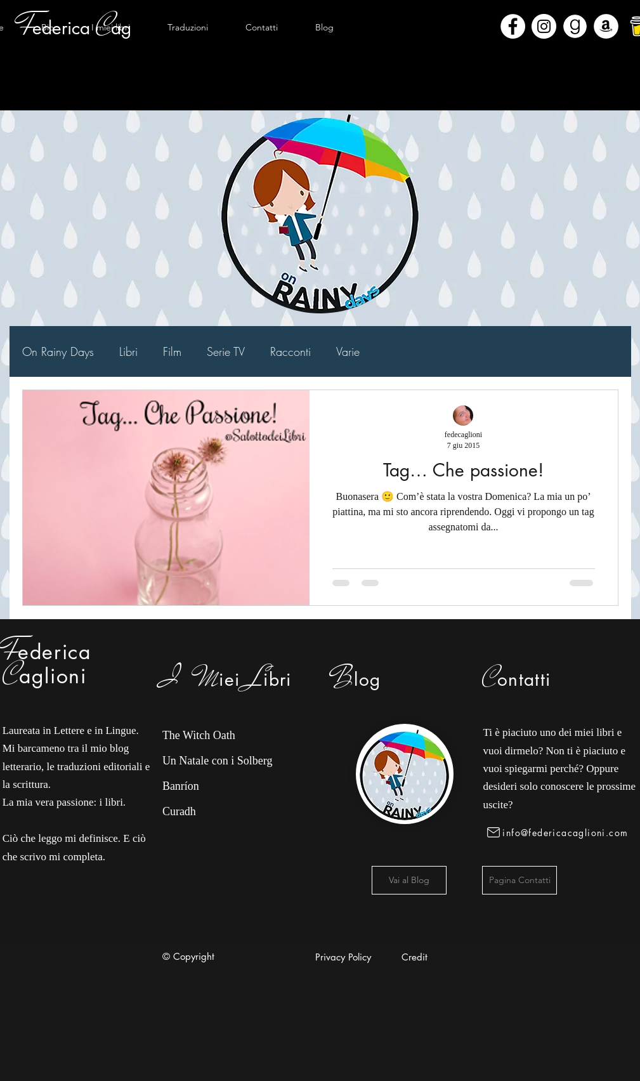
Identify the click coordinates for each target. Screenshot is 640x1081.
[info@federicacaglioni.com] (559, 832)
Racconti (290, 351)
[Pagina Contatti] (519, 880)
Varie (348, 351)
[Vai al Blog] (409, 880)
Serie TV (226, 351)
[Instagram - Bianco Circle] (544, 26)
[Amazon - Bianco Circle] (606, 26)
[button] (111, 27)
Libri (128, 351)
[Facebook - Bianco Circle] (512, 26)
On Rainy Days (58, 351)
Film (172, 351)
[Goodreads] (575, 26)
